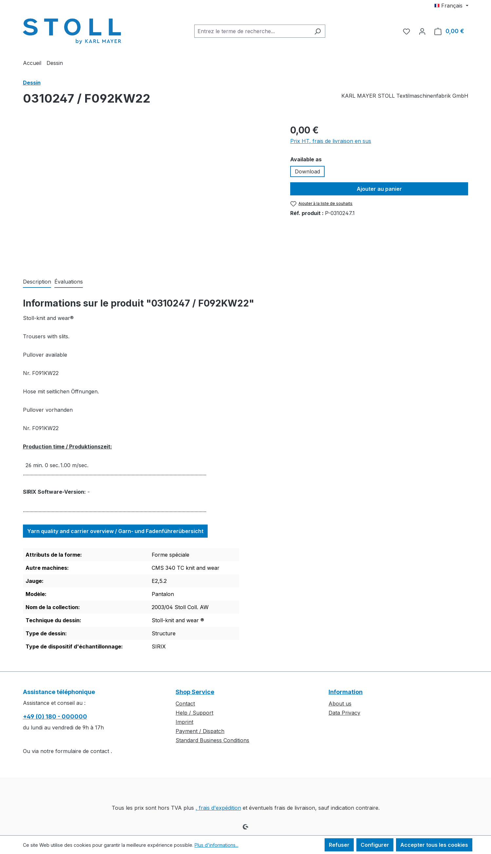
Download (307, 171)
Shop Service (195, 691)
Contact (185, 703)
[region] (150, 193)
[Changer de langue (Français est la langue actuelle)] (451, 5)
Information (346, 691)
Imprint (184, 722)
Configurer (375, 845)
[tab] (37, 282)
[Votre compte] (422, 31)
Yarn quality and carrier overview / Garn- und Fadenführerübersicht (115, 531)
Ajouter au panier (379, 189)
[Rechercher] (317, 31)
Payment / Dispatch (200, 731)
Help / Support (194, 712)
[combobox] (252, 31)
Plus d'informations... (216, 845)
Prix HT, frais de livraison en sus (330, 141)
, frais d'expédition (218, 807)
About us (340, 703)
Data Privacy (344, 712)
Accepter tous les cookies (434, 845)
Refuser (339, 845)
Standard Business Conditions (212, 740)
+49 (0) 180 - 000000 (55, 716)
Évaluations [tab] (68, 281)
